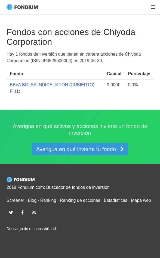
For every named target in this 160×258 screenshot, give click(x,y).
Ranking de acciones (80, 200)
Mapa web (141, 200)
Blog (32, 200)
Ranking (48, 200)
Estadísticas (115, 200)
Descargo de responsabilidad (31, 229)
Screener (15, 200)
